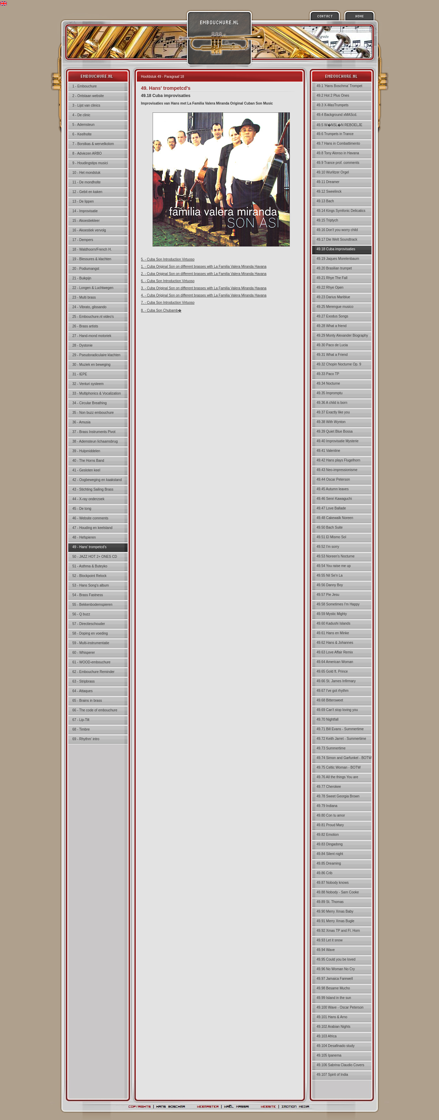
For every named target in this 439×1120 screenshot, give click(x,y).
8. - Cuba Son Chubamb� (161, 310)
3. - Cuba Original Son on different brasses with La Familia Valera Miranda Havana (203, 288)
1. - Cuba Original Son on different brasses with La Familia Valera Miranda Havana (203, 266)
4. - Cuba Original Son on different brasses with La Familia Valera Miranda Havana (203, 295)
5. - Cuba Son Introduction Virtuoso (167, 259)
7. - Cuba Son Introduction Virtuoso (167, 302)
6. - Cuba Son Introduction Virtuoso (167, 281)
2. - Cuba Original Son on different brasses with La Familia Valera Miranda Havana (203, 274)
